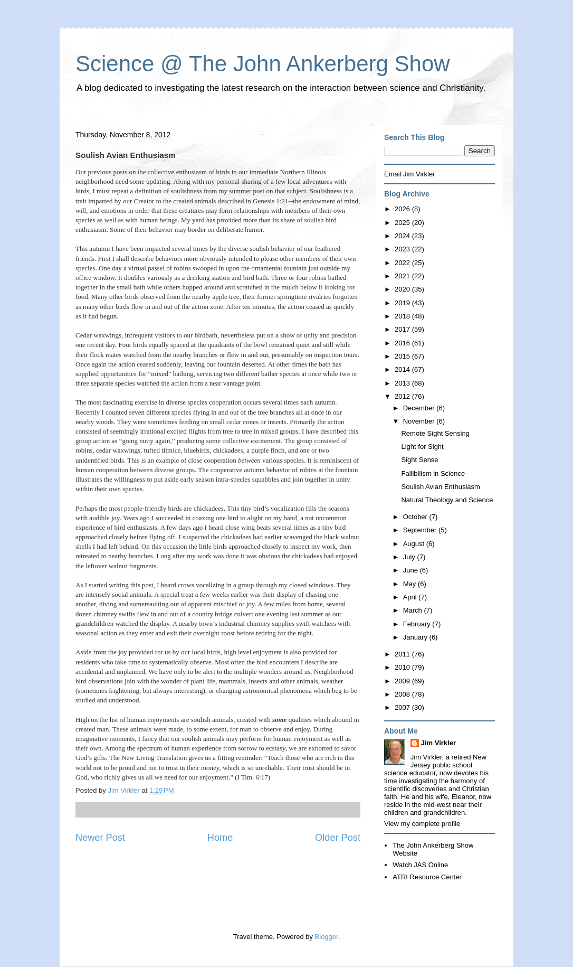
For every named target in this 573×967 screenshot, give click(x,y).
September (420, 530)
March (413, 610)
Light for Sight (422, 446)
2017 (403, 329)
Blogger (326, 937)
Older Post (337, 837)
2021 (403, 276)
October (416, 517)
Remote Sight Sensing (435, 433)
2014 (403, 369)
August (414, 544)
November (420, 421)
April (411, 597)
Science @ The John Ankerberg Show (262, 63)
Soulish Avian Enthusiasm (440, 487)
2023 (403, 249)
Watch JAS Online (420, 865)
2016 (403, 343)
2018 (403, 316)
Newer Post (100, 837)
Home (220, 837)
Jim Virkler (438, 743)
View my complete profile (422, 824)
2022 (403, 263)
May (410, 584)
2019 (403, 303)
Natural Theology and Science (447, 500)
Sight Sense (419, 460)
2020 (403, 289)
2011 (403, 654)
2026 (403, 209)
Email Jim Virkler (409, 174)
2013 (403, 383)
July (410, 557)
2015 (403, 356)
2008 (403, 694)
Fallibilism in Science (433, 473)
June (411, 570)
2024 (403, 236)
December (420, 408)
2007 (403, 707)
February (418, 624)
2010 (403, 667)
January (416, 637)
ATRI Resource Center (427, 877)
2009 (403, 681)
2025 (403, 223)
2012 (403, 396)
